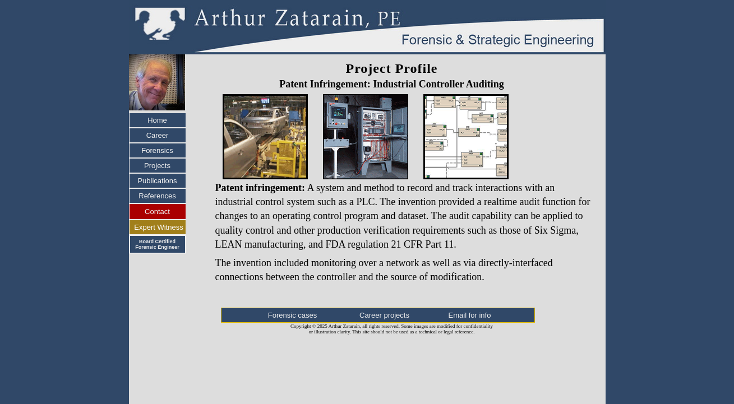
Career (157, 135)
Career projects (384, 315)
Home (157, 120)
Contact (157, 211)
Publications (157, 181)
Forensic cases (292, 315)
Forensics (157, 150)
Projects (157, 165)
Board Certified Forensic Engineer (157, 244)
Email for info (470, 315)
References (157, 196)
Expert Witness (158, 227)
